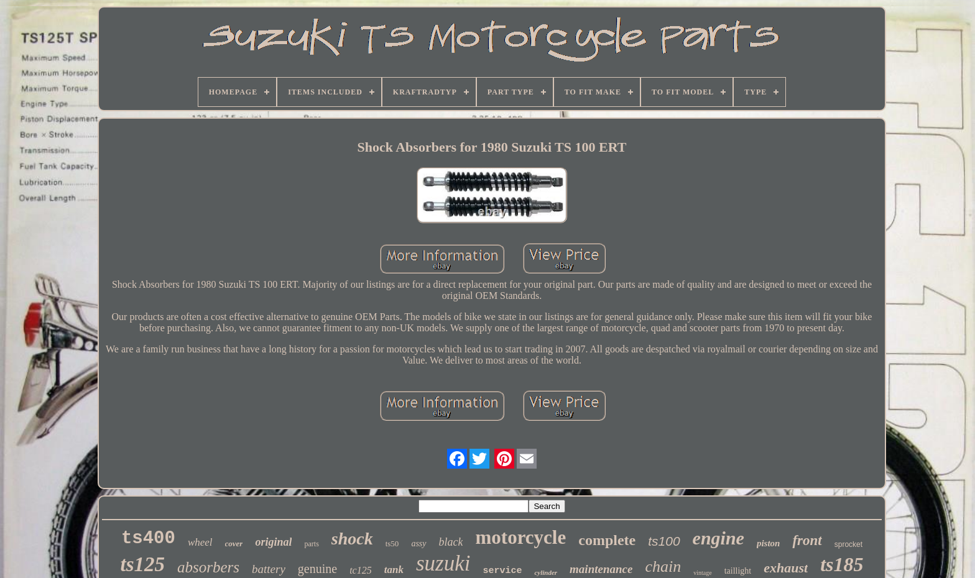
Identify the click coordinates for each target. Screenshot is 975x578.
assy (418, 543)
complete (606, 540)
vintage (702, 572)
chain (663, 566)
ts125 (143, 564)
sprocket (848, 544)
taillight (738, 571)
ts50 (392, 543)
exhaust (786, 568)
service (502, 571)
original (273, 542)
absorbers (208, 567)
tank (394, 570)
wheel (200, 542)
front (806, 540)
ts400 (148, 538)
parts (311, 543)
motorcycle (520, 537)
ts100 (664, 541)
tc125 (360, 570)
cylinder (545, 572)
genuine (317, 569)
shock (352, 538)
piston (768, 543)
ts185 (841, 564)
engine (718, 538)
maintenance (601, 569)
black (451, 542)
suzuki (443, 563)
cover (234, 543)
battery (268, 569)
